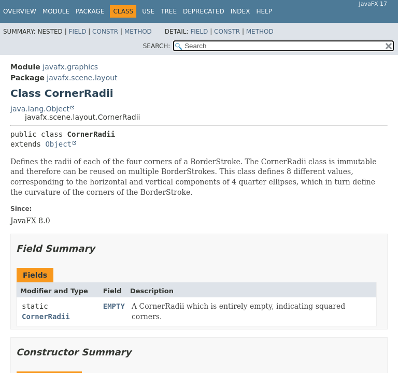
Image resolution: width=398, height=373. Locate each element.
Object (58, 144)
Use (148, 11)
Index (240, 11)
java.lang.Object (39, 109)
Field (77, 31)
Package (90, 11)
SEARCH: (156, 46)
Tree (169, 11)
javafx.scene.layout (82, 78)
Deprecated (203, 11)
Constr (105, 31)
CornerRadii (46, 316)
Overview (19, 11)
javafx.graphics (70, 67)
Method (138, 31)
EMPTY (114, 306)
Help (264, 11)
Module (55, 11)
